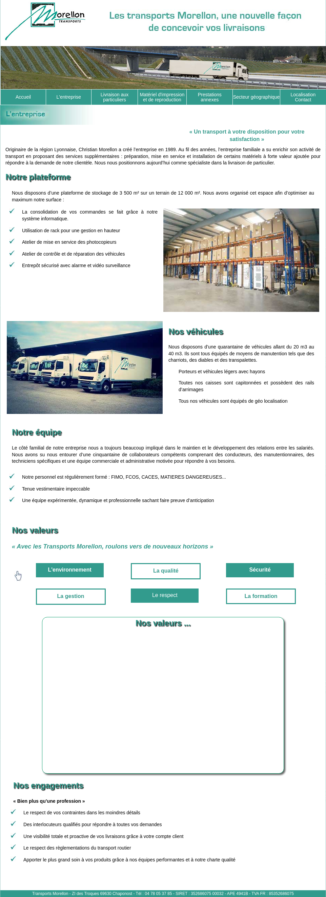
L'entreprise (68, 97)
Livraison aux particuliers (115, 97)
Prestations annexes (210, 97)
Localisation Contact (302, 97)
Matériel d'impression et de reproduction (162, 97)
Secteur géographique (256, 97)
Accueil (23, 97)
